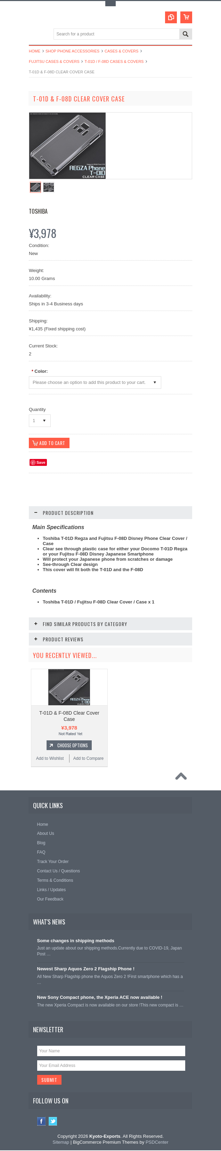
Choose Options (72, 745)
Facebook (41, 1122)
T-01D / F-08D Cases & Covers (114, 61)
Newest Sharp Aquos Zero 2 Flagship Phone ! (86, 969)
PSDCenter (157, 1142)
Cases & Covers (121, 51)
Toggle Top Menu (110, 3)
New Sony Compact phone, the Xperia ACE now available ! (100, 997)
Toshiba (38, 211)
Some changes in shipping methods (75, 941)
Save (41, 463)
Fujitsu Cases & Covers (54, 61)
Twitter (53, 1122)
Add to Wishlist (50, 758)
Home (34, 51)
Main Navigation (35, 34)
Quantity (37, 409)
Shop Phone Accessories (72, 51)
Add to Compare (88, 758)
